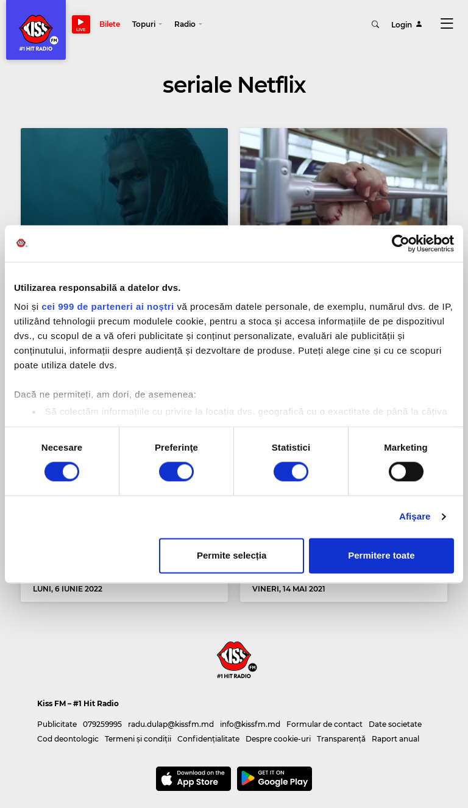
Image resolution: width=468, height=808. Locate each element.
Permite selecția (231, 555)
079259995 (102, 724)
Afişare (415, 517)
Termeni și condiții (138, 738)
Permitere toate (381, 555)
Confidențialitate (208, 738)
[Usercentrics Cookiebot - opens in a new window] (400, 243)
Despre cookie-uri (278, 738)
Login (406, 24)
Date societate (395, 724)
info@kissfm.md (250, 724)
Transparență (341, 738)
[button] (147, 24)
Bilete (109, 24)
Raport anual (395, 738)
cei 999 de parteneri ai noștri (107, 306)
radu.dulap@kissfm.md (171, 724)
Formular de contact (324, 724)
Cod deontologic (68, 738)
